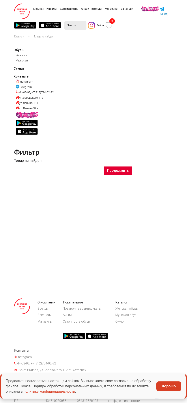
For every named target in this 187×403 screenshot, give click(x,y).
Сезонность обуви (76, 321)
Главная (38, 8)
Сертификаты (69, 8)
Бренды (97, 8)
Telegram (24, 87)
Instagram (24, 81)
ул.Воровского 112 (29, 97)
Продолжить (118, 170)
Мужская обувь (126, 315)
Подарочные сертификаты (82, 308)
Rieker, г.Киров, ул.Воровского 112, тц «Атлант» (50, 370)
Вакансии (127, 8)
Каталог (52, 8)
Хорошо (169, 386)
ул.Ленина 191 (27, 103)
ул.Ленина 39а (27, 108)
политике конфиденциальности (49, 391)
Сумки (18, 68)
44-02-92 (23, 92)
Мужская (22, 60)
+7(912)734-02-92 (42, 92)
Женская (21, 55)
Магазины (111, 8)
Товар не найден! (44, 36)
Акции (85, 8)
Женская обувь (126, 308)
